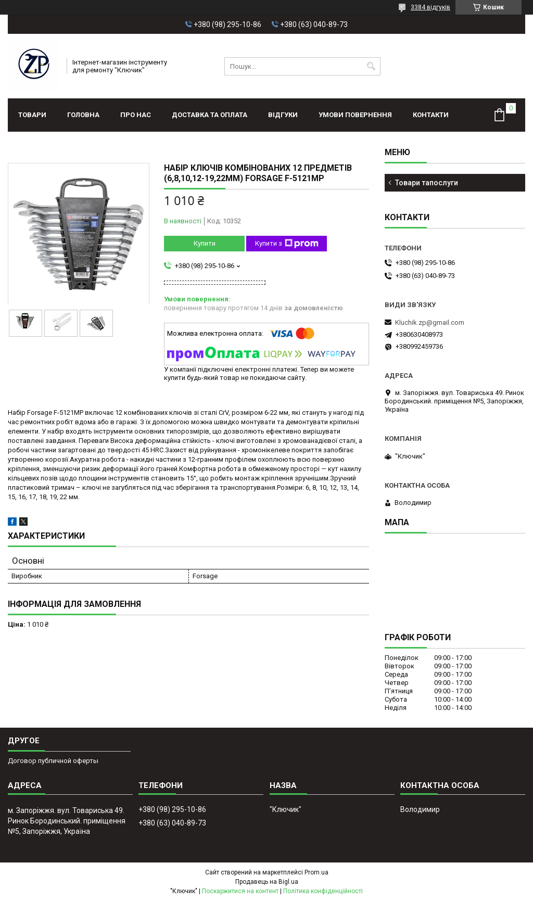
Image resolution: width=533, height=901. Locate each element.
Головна (83, 115)
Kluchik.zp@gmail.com (429, 322)
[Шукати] (371, 66)
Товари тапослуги (426, 183)
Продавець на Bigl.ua (266, 881)
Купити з (287, 243)
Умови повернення (355, 115)
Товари (32, 115)
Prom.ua (316, 872)
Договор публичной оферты (53, 761)
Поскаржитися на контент (240, 891)
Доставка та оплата (209, 115)
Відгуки (283, 115)
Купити (204, 243)
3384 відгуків (430, 7)
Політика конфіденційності (323, 891)
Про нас (135, 115)
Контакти (431, 115)
